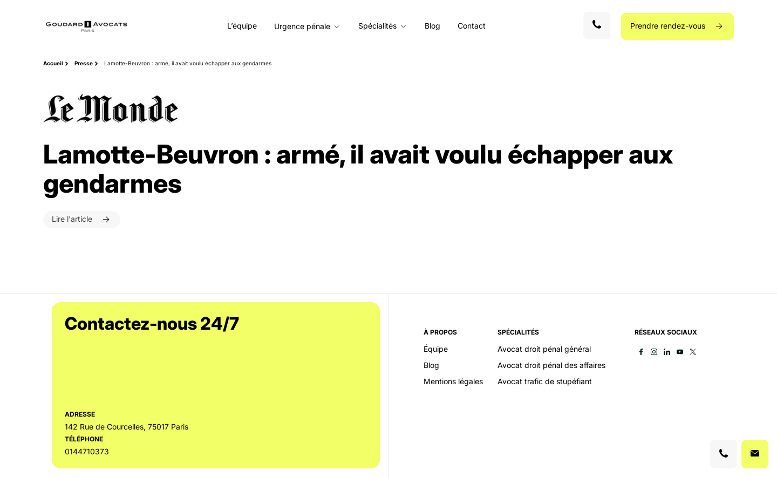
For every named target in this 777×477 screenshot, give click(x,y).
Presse (83, 63)
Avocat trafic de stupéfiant (544, 381)
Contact (472, 25)
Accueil (53, 63)
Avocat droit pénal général (544, 349)
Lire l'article (73, 218)
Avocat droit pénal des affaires (551, 365)
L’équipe (242, 25)
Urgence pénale (302, 26)
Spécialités (377, 26)
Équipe (436, 349)
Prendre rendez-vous (668, 25)
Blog (432, 25)
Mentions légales (453, 381)
